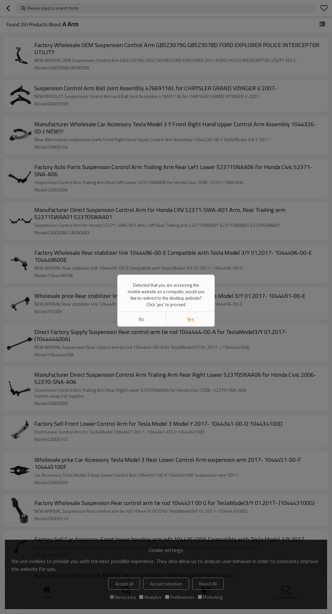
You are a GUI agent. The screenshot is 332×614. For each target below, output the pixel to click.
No (141, 80)
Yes (190, 80)
